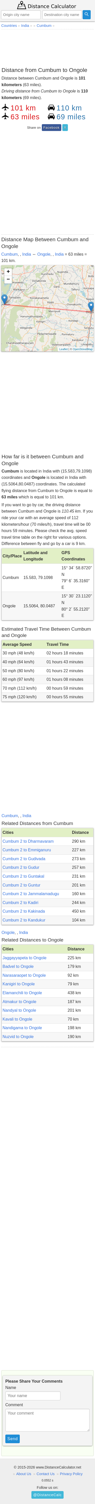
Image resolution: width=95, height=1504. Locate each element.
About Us (23, 1474)
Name (10, 1387)
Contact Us (45, 1474)
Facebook (51, 127)
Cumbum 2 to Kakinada (24, 911)
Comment (14, 1405)
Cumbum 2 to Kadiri (20, 902)
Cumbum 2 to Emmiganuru (27, 850)
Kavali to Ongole (17, 1019)
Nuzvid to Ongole (18, 1037)
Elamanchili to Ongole (22, 993)
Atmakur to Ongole (19, 1002)
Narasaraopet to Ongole (24, 975)
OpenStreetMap (82, 349)
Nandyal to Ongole (19, 1010)
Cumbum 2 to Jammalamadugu (31, 894)
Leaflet (63, 349)
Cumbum (9, 254)
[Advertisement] (47, 47)
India (26, 254)
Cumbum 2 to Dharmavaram (28, 841)
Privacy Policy (71, 1474)
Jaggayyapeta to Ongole (24, 958)
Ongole (43, 254)
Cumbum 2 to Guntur (21, 885)
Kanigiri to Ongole (19, 984)
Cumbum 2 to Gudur (21, 867)
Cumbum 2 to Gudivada (24, 859)
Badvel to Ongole (18, 966)
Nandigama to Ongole (22, 1028)
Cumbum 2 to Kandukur (24, 920)
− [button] (8, 280)
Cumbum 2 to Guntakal (23, 876)
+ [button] (8, 272)
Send (12, 1439)
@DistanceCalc (47, 1495)
